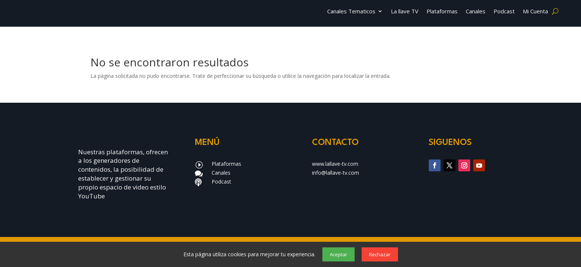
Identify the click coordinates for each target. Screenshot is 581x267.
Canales (475, 12)
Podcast (504, 12)
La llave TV (404, 12)
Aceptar (338, 254)
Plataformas (442, 12)
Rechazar (380, 254)
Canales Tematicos (351, 12)
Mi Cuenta (535, 12)
